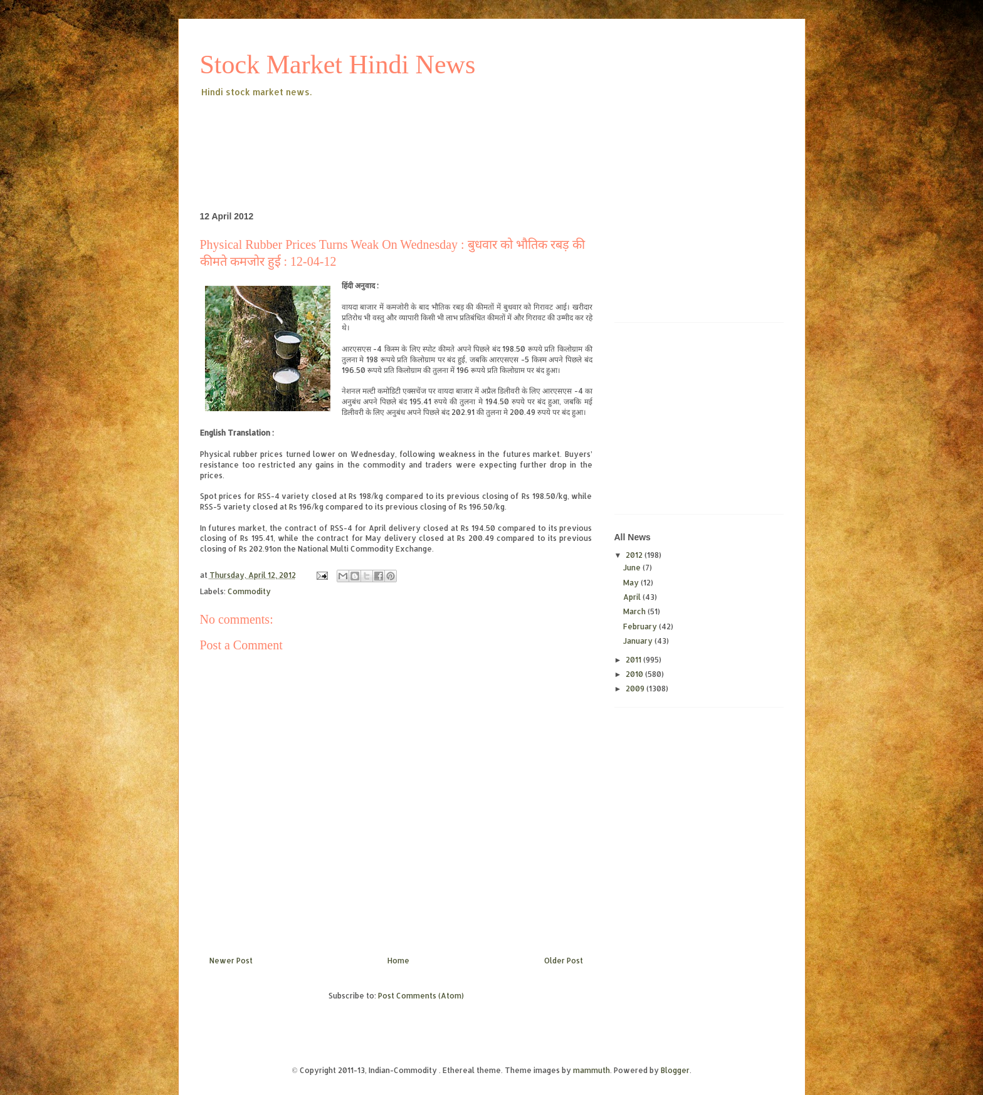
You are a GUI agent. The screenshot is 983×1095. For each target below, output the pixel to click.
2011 (634, 659)
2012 (635, 555)
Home (398, 960)
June (633, 567)
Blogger (675, 1070)
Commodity (249, 591)
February (641, 626)
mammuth (591, 1070)
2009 (636, 688)
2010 (635, 674)
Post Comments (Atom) (421, 995)
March (635, 611)
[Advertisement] (428, 134)
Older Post (563, 960)
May (632, 582)
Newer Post (231, 960)
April (633, 597)
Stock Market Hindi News (338, 64)
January (638, 641)
